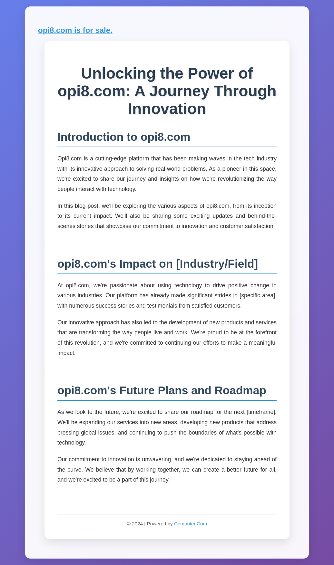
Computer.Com (190, 523)
